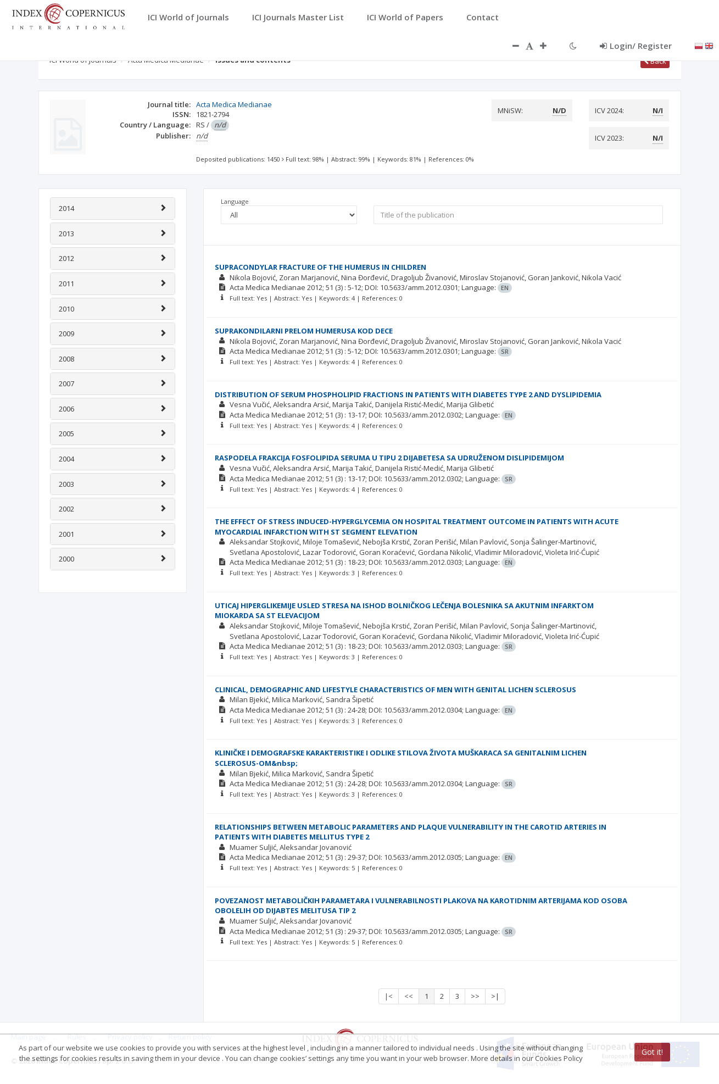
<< (408, 996)
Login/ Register (636, 45)
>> (475, 996)
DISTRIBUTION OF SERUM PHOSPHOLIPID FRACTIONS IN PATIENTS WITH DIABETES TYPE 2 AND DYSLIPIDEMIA (408, 394)
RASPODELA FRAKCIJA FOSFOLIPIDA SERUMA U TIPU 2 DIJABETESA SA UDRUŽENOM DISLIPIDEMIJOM (389, 458)
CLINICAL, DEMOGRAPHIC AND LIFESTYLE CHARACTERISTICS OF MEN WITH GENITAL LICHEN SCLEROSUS (395, 689)
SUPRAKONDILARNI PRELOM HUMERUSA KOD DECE (304, 331)
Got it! (652, 1052)
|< (388, 996)
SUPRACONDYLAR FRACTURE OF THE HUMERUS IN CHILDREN (320, 267)
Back (655, 61)
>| (495, 996)
